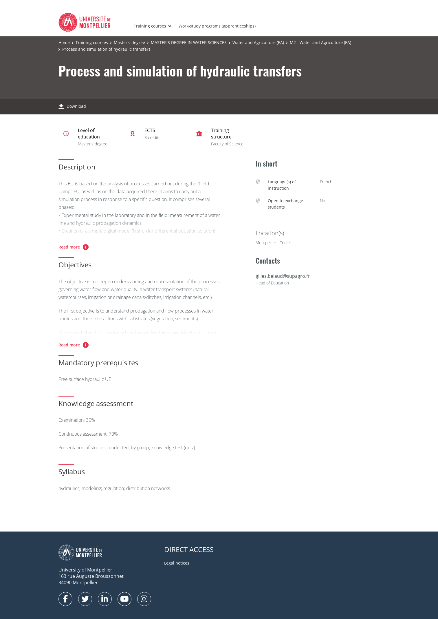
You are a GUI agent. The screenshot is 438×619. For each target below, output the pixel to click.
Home (64, 42)
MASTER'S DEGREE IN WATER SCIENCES (189, 42)
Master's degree (129, 42)
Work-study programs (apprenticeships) (217, 26)
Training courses (150, 26)
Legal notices (176, 563)
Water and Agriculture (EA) (258, 42)
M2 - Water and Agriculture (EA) (320, 42)
